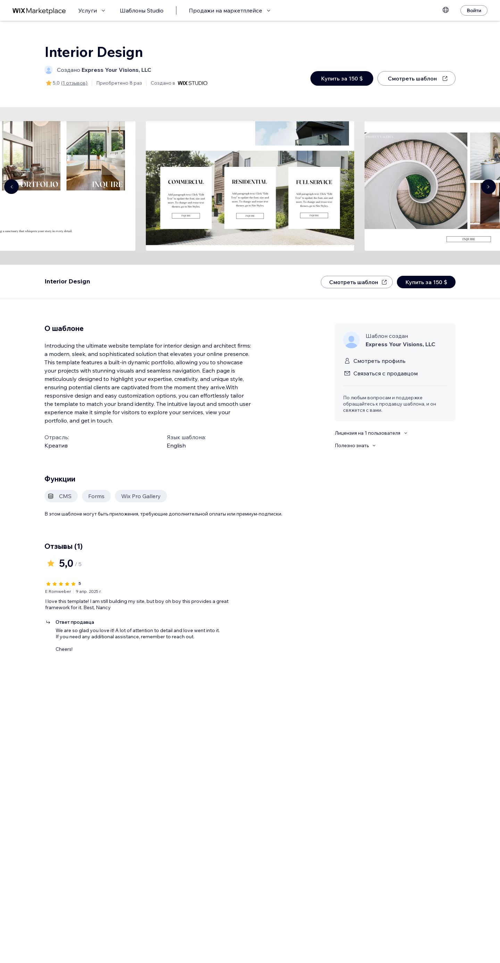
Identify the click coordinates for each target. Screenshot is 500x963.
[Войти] (474, 10)
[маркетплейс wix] (39, 11)
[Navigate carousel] (11, 186)
